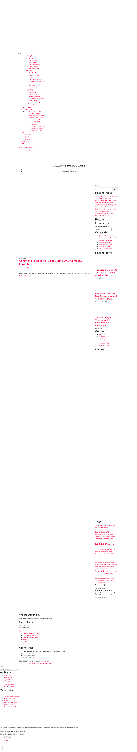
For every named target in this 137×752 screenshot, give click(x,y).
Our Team (28, 137)
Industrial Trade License (36, 118)
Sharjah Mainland (34, 69)
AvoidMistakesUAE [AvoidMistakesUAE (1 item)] (99, 525)
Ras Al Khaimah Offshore (36, 99)
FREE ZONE (29, 71)
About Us (24, 133)
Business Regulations (106, 236)
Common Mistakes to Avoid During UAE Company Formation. (50, 262)
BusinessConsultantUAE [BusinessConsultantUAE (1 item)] (109, 525)
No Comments (27, 270)
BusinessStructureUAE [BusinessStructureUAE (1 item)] (100, 534)
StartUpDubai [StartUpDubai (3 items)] (101, 571)
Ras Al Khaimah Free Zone (37, 81)
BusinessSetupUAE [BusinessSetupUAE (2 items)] (102, 532)
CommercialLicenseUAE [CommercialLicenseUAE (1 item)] (100, 536)
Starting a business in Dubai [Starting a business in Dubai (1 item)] (101, 568)
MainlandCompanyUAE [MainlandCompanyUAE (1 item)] (112, 564)
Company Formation (105, 240)
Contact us (4, 740)
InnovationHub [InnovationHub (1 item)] (98, 560)
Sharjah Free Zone (34, 86)
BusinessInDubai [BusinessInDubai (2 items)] (101, 528)
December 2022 (104, 343)
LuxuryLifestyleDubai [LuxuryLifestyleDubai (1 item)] (99, 562)
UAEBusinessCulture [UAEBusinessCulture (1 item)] (108, 576)
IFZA (30, 77)
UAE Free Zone (33, 73)
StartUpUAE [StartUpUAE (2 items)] (112, 571)
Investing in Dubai (105, 246)
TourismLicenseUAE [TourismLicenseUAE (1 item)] (99, 576)
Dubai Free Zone (34, 75)
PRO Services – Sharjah (36, 128)
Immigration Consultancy (33, 105)
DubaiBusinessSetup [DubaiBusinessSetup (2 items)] (104, 549)
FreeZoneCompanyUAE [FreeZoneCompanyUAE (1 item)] (100, 558)
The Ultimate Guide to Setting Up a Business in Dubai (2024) (106, 272)
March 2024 (103, 335)
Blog (22, 143)
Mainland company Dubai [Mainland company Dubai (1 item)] (100, 564)
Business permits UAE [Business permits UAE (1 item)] (100, 530)
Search (97, 186)
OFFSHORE (29, 90)
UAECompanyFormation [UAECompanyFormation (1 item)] (100, 582)
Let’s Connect (25, 141)
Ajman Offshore (33, 101)
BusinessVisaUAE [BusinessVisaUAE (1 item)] (109, 534)
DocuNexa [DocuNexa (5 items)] (101, 544)
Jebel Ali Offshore (34, 96)
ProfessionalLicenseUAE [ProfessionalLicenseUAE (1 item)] (100, 566)
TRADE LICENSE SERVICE (34, 111)
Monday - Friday (5, 737)
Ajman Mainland (33, 67)
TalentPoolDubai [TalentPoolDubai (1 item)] (98, 574)
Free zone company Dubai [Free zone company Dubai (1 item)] (111, 556)
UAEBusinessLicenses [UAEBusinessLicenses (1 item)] (100, 578)
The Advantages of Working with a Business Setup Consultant (104, 321)
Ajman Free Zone (34, 88)
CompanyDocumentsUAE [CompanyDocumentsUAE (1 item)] (111, 536)
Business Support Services (107, 238)
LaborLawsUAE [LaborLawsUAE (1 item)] (105, 560)
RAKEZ (31, 84)
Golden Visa (26, 107)
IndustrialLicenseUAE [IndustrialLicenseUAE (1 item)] (110, 558)
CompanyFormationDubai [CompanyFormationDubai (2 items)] (104, 539)
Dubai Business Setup (106, 244)
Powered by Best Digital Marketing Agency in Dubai (36, 663)
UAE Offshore (33, 92)
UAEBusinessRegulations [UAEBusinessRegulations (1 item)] (100, 580)
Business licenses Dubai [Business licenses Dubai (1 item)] (112, 527)
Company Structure (105, 242)
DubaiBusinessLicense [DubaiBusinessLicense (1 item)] (105, 547)
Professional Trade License (37, 120)
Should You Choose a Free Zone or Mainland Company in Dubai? (106, 296)
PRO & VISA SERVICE (32, 122)
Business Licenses (34, 113)
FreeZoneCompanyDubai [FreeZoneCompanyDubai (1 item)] (100, 556)
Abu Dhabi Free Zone (35, 79)
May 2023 (103, 341)
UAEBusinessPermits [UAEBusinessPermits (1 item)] (109, 578)
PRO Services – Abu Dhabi (37, 126)
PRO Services (33, 124)
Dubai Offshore (33, 94)
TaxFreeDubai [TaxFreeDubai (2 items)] (108, 574)
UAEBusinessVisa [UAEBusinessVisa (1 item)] (110, 580)
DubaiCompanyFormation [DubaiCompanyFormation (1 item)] (107, 551)
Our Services (26, 109)
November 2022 (104, 345)
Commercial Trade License (37, 116)
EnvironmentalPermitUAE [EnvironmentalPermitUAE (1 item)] (100, 553)
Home (70, 169)
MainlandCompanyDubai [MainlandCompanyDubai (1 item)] (110, 562)
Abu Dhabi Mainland (35, 64)
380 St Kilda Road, (6, 731)
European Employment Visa (34, 103)
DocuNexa (26, 268)
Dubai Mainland (33, 62)
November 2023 (104, 337)
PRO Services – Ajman (35, 131)
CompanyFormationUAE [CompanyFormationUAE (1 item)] (100, 541)
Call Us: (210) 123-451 (7, 734)
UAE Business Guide (105, 249)
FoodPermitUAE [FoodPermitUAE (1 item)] (110, 553)
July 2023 (102, 339)
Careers (27, 139)
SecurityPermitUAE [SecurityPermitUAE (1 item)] (110, 566)
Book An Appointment (26, 147)
